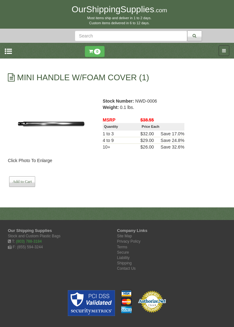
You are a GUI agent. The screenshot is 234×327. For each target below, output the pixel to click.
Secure (123, 252)
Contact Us (126, 268)
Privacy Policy (129, 241)
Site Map (124, 236)
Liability (123, 258)
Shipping (124, 263)
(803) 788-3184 (29, 241)
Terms (122, 247)
